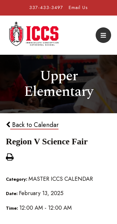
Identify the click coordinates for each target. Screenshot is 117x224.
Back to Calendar (32, 124)
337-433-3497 (46, 7)
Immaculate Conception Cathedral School (34, 35)
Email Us (78, 7)
